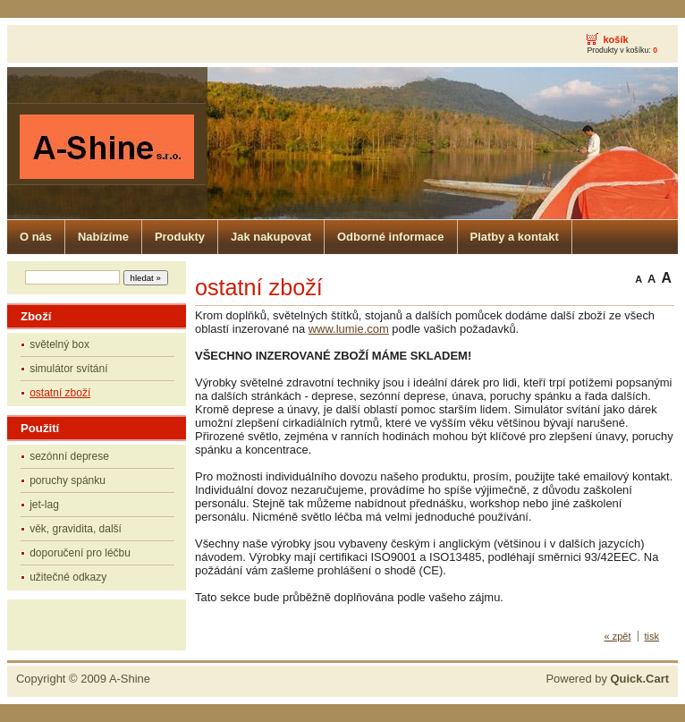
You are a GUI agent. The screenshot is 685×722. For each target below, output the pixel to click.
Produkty (180, 236)
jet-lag (44, 504)
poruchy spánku (68, 480)
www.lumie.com (349, 329)
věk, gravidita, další (76, 528)
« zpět (618, 636)
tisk (652, 636)
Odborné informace (390, 236)
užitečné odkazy (68, 577)
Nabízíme (103, 236)
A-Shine (129, 678)
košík (615, 39)
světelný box (59, 344)
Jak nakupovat (271, 236)
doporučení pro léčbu (80, 553)
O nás (36, 236)
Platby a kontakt (514, 236)
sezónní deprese (69, 456)
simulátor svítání (68, 368)
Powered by (607, 678)
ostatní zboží (60, 392)
